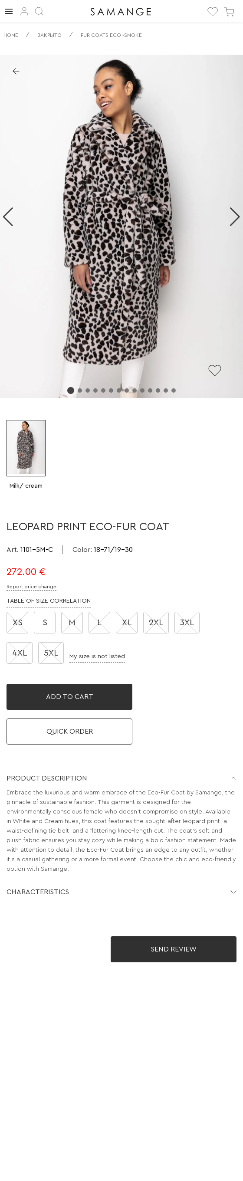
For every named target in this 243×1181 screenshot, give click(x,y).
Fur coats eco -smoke (111, 35)
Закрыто (49, 35)
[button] (121, 778)
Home (10, 35)
